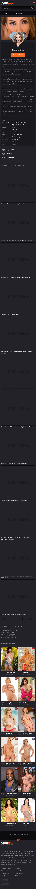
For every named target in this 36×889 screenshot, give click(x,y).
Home (7, 13)
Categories (19, 13)
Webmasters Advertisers (19, 874)
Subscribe (18, 55)
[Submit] (32, 8)
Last (24, 619)
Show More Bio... (6, 117)
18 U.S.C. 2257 (5, 873)
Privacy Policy (5, 871)
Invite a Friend (19, 871)
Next (29, 619)
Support (17, 869)
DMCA (3, 875)
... (21, 619)
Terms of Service (6, 869)
